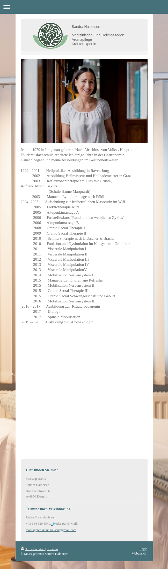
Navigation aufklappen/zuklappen (84, 6)
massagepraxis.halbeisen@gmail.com (51, 530)
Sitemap (52, 549)
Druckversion (33, 549)
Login (143, 549)
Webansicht (139, 553)
